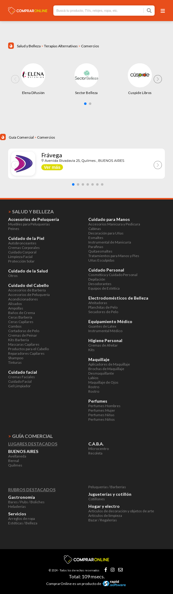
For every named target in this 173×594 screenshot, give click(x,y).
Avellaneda (17, 456)
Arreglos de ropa (21, 518)
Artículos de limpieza (105, 515)
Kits (91, 349)
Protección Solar (21, 261)
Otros (13, 275)
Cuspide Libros (140, 93)
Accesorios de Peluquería (29, 294)
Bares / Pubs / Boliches (26, 502)
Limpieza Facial (20, 256)
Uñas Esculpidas (101, 260)
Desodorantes (100, 283)
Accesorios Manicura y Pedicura (114, 224)
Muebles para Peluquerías (29, 224)
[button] (85, 103)
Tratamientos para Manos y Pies (113, 255)
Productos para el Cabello (28, 349)
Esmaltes (95, 237)
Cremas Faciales (21, 377)
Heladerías (17, 506)
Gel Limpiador (19, 386)
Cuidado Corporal (22, 252)
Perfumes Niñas (101, 415)
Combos (15, 326)
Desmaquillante (101, 373)
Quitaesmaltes (100, 251)
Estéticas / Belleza (22, 523)
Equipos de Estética (104, 288)
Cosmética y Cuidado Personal (112, 274)
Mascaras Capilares (23, 344)
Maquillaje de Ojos (103, 382)
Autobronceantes (22, 243)
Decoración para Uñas (106, 233)
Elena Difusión (33, 93)
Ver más (52, 167)
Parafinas (95, 246)
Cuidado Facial (20, 381)
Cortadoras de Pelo (23, 330)
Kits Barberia (18, 340)
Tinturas (15, 362)
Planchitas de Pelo (103, 307)
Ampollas (15, 308)
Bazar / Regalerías (102, 520)
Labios (93, 378)
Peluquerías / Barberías (107, 487)
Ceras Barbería (20, 317)
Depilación (96, 279)
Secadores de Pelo (103, 312)
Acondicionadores (23, 299)
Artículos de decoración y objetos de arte (121, 511)
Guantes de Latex (102, 326)
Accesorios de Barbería (27, 290)
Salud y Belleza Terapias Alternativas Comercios (58, 46)
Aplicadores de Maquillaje (109, 364)
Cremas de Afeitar (103, 345)
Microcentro (98, 448)
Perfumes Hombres (104, 406)
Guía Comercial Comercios (32, 137)
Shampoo (15, 358)
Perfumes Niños (101, 419)
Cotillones (96, 499)
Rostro (93, 387)
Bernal (13, 460)
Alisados (15, 303)
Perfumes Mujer (101, 410)
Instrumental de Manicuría (109, 242)
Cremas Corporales (24, 247)
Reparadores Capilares (26, 353)
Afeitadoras (97, 302)
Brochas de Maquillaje (106, 368)
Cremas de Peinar (22, 335)
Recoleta (95, 453)
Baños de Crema (21, 312)
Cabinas (94, 228)
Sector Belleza (86, 93)
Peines (13, 228)
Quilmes (15, 465)
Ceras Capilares (20, 321)
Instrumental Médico (105, 330)
